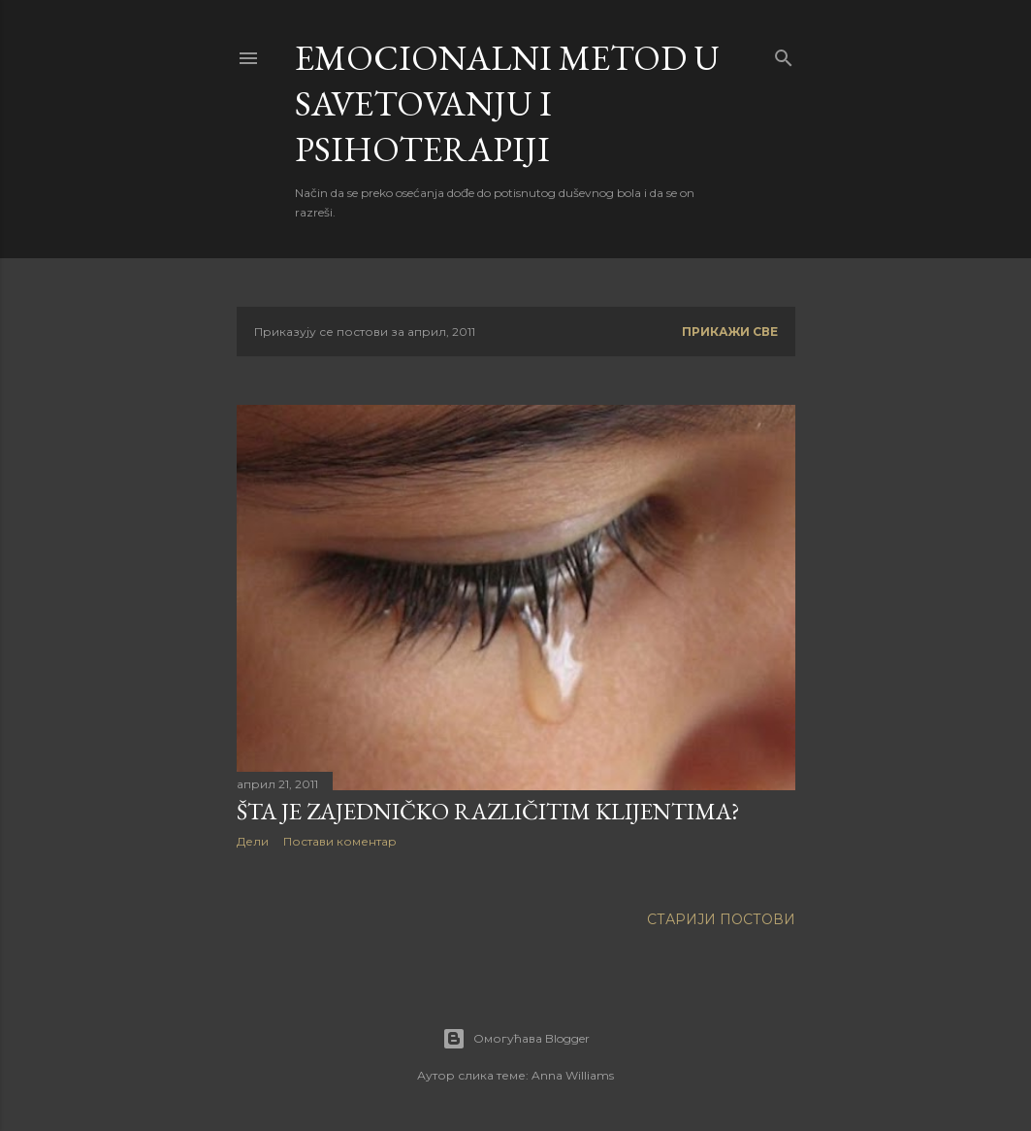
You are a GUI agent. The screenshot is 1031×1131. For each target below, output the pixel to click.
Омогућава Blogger (516, 1038)
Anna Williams (573, 1075)
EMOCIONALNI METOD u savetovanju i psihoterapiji (507, 103)
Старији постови (721, 919)
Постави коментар (340, 841)
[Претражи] (783, 54)
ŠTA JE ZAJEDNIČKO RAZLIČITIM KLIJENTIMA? (488, 811)
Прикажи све (730, 331)
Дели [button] (253, 841)
